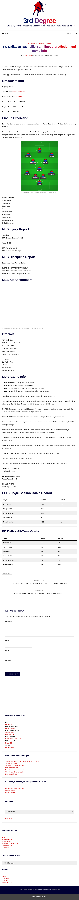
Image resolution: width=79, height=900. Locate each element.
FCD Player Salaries (12, 768)
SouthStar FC (9, 747)
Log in (4, 876)
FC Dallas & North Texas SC (14, 788)
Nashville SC (7, 573)
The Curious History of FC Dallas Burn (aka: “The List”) (23, 761)
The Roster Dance (11, 763)
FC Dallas (31, 43)
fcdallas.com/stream (18, 92)
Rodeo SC (8, 743)
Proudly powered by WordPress (28, 889)
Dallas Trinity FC (10, 728)
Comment (9, 621)
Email (7, 650)
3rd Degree (39, 20)
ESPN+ (20, 97)
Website (8, 660)
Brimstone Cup (7, 846)
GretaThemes (56, 889)
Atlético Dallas (10, 732)
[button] (67, 62)
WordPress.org (7, 882)
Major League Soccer (43, 43)
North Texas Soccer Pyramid (14, 770)
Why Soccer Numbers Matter (14, 772)
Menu (6, 34)
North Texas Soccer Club (13, 739)
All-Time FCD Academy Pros (14, 766)
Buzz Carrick (28, 55)
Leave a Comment (52, 55)
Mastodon (8, 818)
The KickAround (7, 839)
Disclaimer (5, 848)
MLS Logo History (11, 774)
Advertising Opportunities (10, 843)
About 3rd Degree (8, 837)
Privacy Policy (6, 841)
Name (7, 640)
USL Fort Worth (10, 734)
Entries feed (6, 878)
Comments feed (7, 880)
